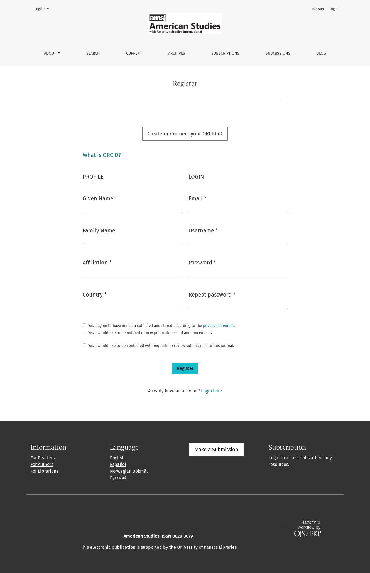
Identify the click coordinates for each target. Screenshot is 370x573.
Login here (211, 391)
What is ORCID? (102, 155)
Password (202, 262)
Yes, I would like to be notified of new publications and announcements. (150, 333)
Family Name (99, 230)
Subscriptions (225, 53)
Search (93, 53)
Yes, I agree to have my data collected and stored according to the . (161, 325)
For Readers (43, 457)
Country (95, 294)
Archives (176, 53)
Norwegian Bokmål (129, 471)
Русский (118, 477)
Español (118, 464)
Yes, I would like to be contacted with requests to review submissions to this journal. (161, 345)
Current (134, 53)
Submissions (278, 53)
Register (318, 9)
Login (333, 9)
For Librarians (44, 471)
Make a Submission (216, 449)
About (50, 53)
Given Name (100, 198)
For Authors (42, 464)
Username (203, 230)
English (43, 8)
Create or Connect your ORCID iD (185, 134)
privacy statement (218, 325)
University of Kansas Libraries (207, 547)
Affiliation (97, 262)
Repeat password (212, 294)
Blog (321, 53)
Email (197, 198)
